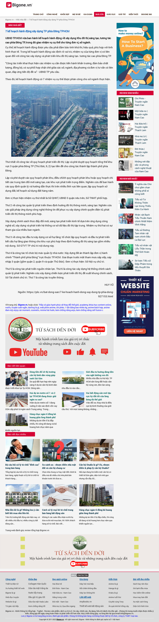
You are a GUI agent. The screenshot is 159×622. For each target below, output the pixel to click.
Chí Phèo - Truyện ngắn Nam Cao (141, 101)
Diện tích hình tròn (140, 606)
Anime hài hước (47, 310)
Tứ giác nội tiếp (12, 606)
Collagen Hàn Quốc (37, 583)
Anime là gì (113, 583)
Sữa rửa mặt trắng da (38, 588)
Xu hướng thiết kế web (14, 588)
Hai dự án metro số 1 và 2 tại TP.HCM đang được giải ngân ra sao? (43, 396)
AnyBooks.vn (86, 601)
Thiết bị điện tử (11, 583)
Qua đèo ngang (68, 606)
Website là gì (10, 601)
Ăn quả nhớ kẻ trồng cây (119, 606)
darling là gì (33, 307)
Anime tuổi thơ (115, 597)
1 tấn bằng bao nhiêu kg (76, 307)
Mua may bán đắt (140, 597)
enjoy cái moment (21, 310)
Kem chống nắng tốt (36, 606)
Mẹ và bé (76, 14)
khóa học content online (100, 304)
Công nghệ (52, 14)
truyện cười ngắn (19, 307)
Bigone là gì (10, 592)
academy (84, 304)
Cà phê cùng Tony (116, 601)
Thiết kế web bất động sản (92, 606)
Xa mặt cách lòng (140, 601)
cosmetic (35, 310)
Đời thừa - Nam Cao (60, 588)
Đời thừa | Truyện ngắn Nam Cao (141, 152)
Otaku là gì (113, 592)
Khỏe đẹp (64, 14)
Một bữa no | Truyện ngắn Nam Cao (141, 114)
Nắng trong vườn (59, 597)
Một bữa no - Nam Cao (61, 592)
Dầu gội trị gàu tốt (36, 597)
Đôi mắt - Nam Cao (60, 601)
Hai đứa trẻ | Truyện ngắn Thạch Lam (141, 127)
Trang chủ (38, 14)
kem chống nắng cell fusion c (89, 310)
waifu (8, 307)
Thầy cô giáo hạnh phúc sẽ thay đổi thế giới (59, 304)
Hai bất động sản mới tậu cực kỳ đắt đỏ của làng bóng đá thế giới (98, 396)
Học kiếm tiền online (141, 592)
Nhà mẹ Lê (56, 606)
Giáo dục (111, 14)
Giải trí (122, 14)
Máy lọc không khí (87, 592)
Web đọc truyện (12, 597)
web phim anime (47, 307)
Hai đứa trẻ (57, 583)
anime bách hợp (95, 307)
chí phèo (60, 307)
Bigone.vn (9, 19)
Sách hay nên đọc (140, 583)
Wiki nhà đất (21, 19)
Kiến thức (133, 14)
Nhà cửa (100, 14)
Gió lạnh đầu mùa (140, 588)
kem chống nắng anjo (65, 310)
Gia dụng (88, 14)
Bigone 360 (146, 14)
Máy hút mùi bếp (87, 583)
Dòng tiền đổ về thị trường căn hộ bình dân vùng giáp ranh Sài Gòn (42, 375)
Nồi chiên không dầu (88, 588)
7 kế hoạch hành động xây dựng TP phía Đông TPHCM (51, 19)
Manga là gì (113, 588)
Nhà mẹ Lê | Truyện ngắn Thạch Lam (141, 139)
